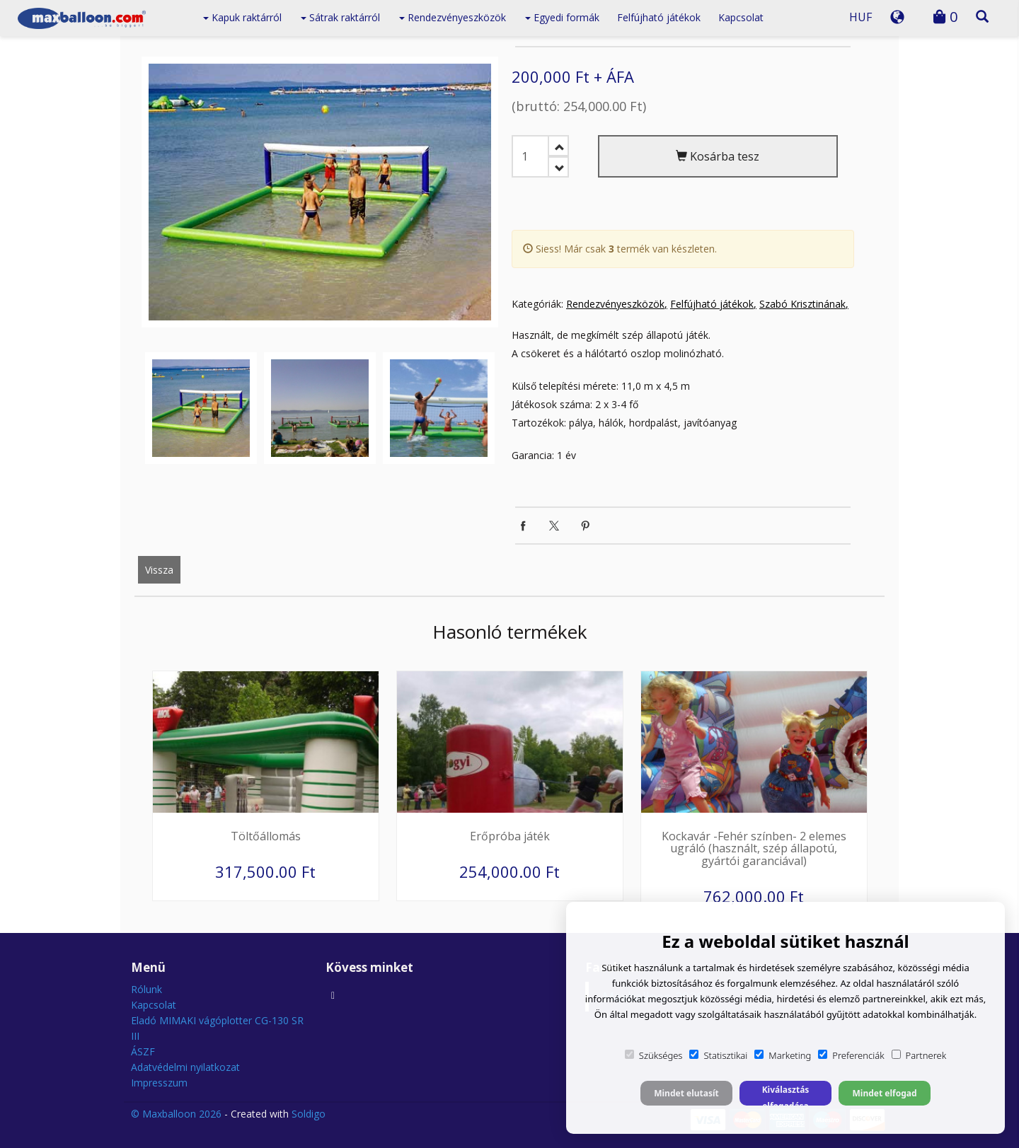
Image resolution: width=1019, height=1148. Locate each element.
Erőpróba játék (510, 836)
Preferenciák (851, 1055)
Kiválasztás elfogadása (786, 1095)
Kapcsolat (741, 17)
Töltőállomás (266, 836)
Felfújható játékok (659, 17)
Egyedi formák (562, 17)
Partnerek (919, 1055)
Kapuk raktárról (242, 17)
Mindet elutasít (686, 1093)
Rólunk (146, 989)
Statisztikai (718, 1055)
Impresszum (159, 1082)
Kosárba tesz (717, 156)
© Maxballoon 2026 (176, 1113)
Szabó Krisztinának (802, 304)
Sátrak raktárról (340, 17)
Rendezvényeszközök (452, 17)
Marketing (782, 1055)
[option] (320, 192)
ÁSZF (143, 1051)
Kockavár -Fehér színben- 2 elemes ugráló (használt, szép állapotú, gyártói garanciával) (754, 848)
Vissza (159, 569)
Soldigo (309, 1113)
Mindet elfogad (884, 1093)
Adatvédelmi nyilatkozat (185, 1067)
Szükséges (654, 1055)
